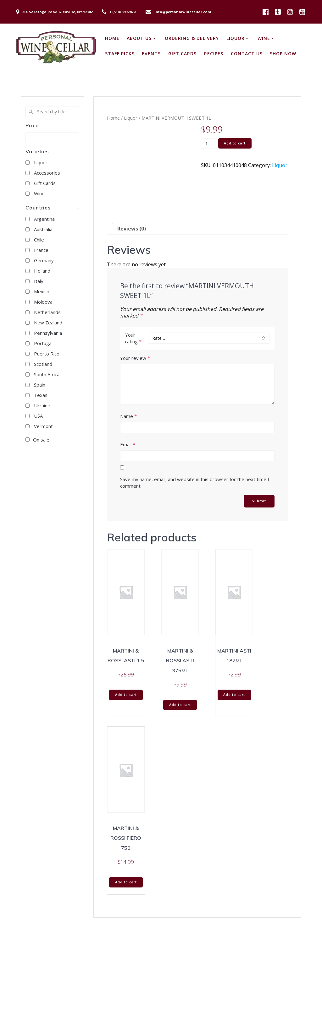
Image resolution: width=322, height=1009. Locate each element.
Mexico (41, 291)
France (41, 250)
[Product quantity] (209, 143)
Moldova (43, 302)
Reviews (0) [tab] (131, 228)
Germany (44, 260)
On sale (41, 440)
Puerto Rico (46, 353)
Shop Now (283, 54)
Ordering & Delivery (192, 38)
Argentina (44, 219)
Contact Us (247, 54)
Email (127, 444)
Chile (39, 239)
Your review (135, 358)
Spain (39, 385)
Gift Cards (182, 54)
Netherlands (47, 312)
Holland (42, 271)
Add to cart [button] (126, 694)
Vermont (43, 426)
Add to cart (235, 143)
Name (128, 416)
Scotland (43, 364)
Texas (40, 395)
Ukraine (42, 405)
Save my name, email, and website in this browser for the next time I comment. (194, 482)
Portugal (43, 343)
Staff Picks (120, 54)
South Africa (46, 374)
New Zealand (48, 322)
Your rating (133, 338)
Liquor (235, 38)
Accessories (47, 173)
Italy (38, 281)
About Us (139, 38)
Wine (264, 38)
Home (112, 38)
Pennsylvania (48, 333)
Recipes (213, 54)
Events (151, 54)
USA (38, 416)
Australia (43, 229)
